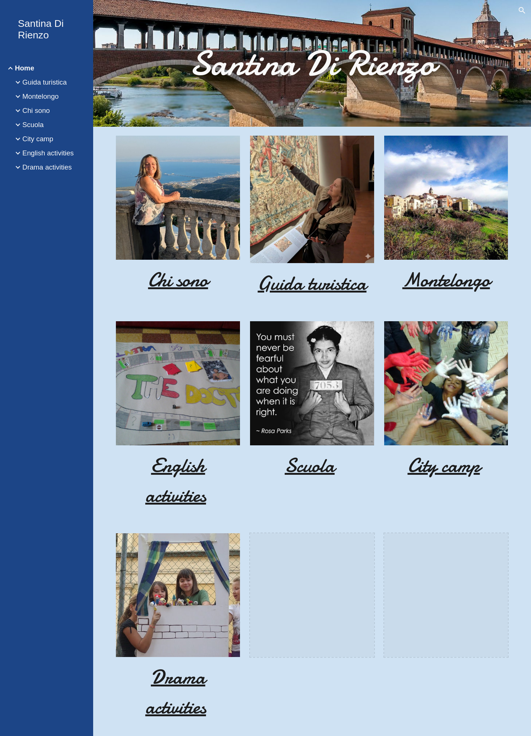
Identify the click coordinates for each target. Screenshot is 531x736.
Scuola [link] (33, 125)
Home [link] (24, 68)
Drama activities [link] (47, 167)
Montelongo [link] (40, 96)
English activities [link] (48, 153)
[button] (522, 10)
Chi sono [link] (36, 110)
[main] (312, 63)
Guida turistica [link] (44, 82)
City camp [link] (37, 139)
